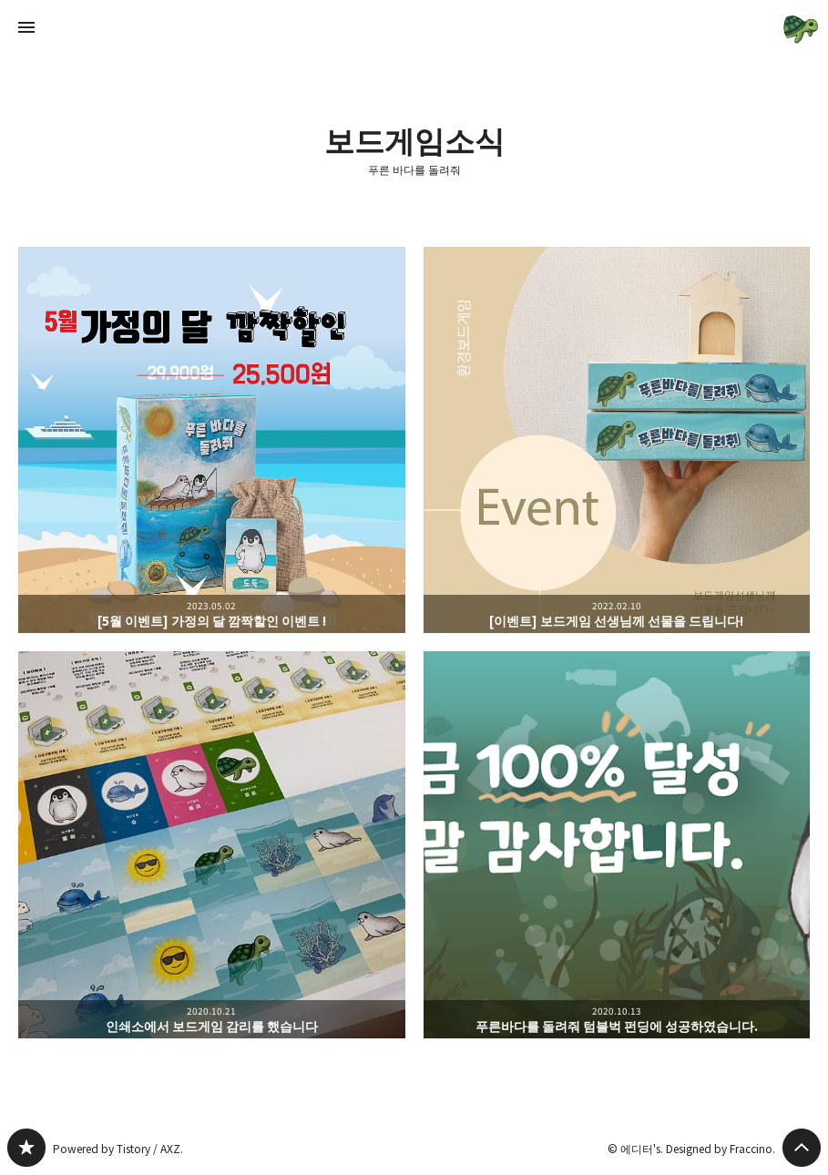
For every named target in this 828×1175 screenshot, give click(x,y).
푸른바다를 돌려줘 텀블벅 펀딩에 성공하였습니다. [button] (617, 844)
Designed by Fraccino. (720, 1148)
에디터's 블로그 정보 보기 (801, 27)
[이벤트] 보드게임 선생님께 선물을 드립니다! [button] (617, 440)
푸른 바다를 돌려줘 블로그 (26, 1148)
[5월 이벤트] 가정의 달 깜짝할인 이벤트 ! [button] (211, 440)
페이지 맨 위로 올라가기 (801, 1148)
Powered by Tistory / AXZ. (118, 1148)
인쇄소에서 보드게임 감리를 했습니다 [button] (211, 844)
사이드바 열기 (26, 27)
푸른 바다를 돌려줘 (414, 169)
